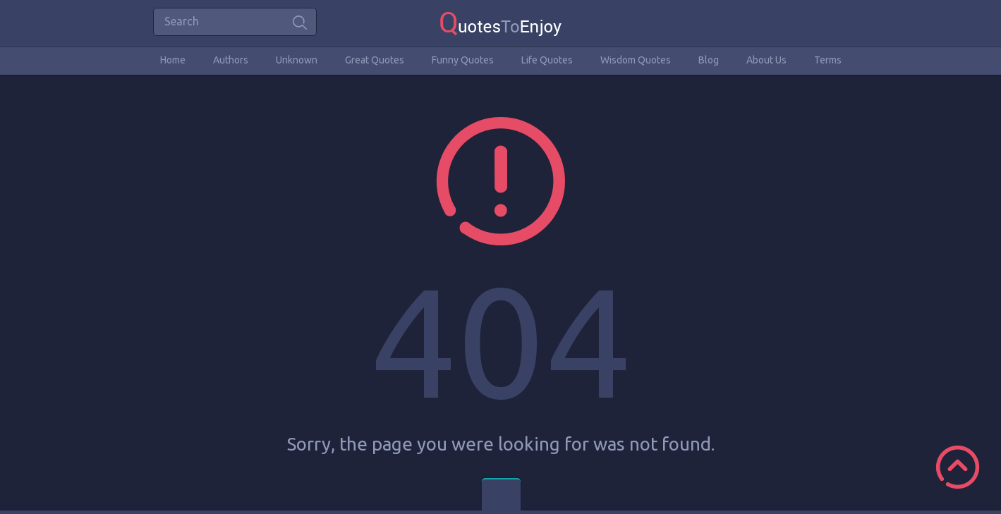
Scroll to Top (957, 467)
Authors (230, 60)
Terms (828, 60)
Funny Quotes (463, 60)
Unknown (296, 60)
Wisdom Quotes (635, 60)
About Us (766, 60)
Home (173, 60)
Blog (708, 60)
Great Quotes (374, 60)
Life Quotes (547, 60)
